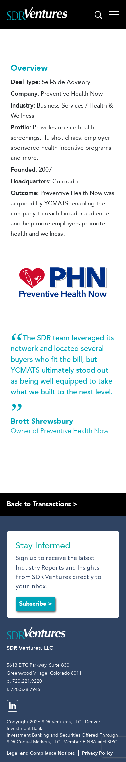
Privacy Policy (97, 753)
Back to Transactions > (42, 504)
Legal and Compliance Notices (41, 753)
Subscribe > (35, 604)
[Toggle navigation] (114, 15)
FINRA (89, 742)
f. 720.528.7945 (23, 689)
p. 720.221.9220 (24, 681)
